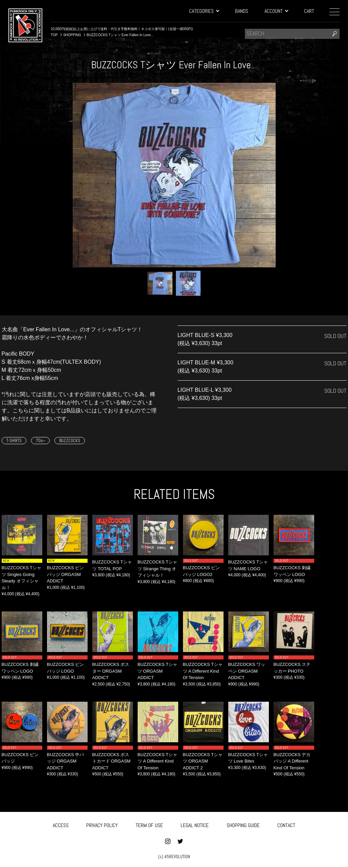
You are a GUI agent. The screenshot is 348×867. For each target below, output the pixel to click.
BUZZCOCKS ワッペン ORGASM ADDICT (246, 671)
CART (309, 11)
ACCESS (61, 824)
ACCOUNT (276, 11)
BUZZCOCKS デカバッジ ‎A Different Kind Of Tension (292, 761)
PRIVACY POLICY (102, 824)
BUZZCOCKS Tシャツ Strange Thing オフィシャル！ (158, 568)
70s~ (40, 440)
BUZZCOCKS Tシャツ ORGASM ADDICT (158, 671)
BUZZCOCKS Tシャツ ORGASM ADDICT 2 (203, 761)
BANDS (241, 11)
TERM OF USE (149, 824)
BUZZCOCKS (69, 440)
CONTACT (286, 824)
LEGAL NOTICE (195, 824)
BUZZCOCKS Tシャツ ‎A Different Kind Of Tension (203, 671)
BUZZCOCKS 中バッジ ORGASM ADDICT (65, 761)
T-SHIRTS (14, 440)
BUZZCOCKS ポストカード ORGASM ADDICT (111, 761)
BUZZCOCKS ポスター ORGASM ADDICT (111, 671)
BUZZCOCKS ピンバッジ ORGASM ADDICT (65, 574)
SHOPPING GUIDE (243, 824)
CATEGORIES (204, 11)
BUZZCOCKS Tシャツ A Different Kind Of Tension (158, 761)
